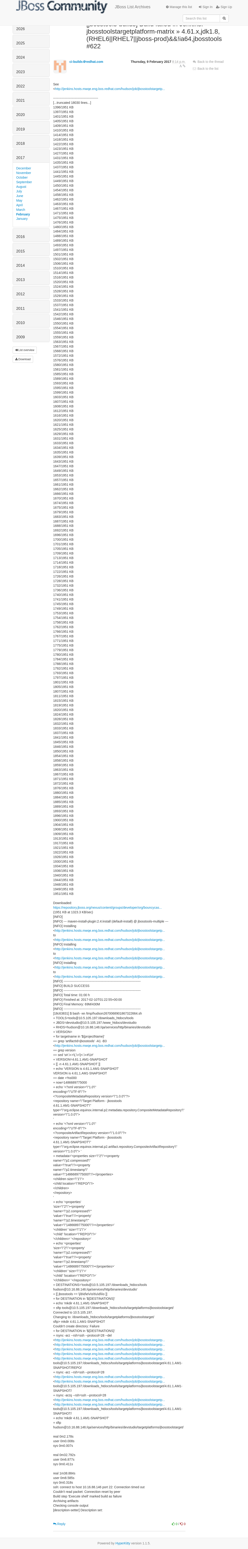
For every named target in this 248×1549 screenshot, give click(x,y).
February (23, 214)
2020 (20, 115)
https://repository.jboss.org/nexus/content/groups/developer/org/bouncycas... (107, 907)
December (23, 168)
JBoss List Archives (83, 7)
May (19, 200)
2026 (20, 29)
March (20, 210)
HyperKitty (122, 1543)
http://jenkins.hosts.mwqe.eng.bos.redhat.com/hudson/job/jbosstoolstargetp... (110, 89)
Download (23, 359)
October (22, 177)
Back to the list (205, 68)
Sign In (205, 7)
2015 (20, 251)
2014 (20, 265)
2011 (20, 308)
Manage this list (179, 7)
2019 (20, 129)
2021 (20, 100)
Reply (59, 1524)
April (19, 205)
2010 (20, 323)
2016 (20, 237)
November (23, 173)
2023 (20, 72)
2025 (20, 43)
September (24, 182)
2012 (20, 294)
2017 (20, 158)
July (19, 191)
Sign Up (224, 7)
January (22, 218)
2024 (20, 57)
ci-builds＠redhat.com (86, 62)
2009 (20, 337)
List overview (24, 350)
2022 (20, 86)
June (19, 196)
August (21, 187)
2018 (20, 143)
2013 (20, 280)
